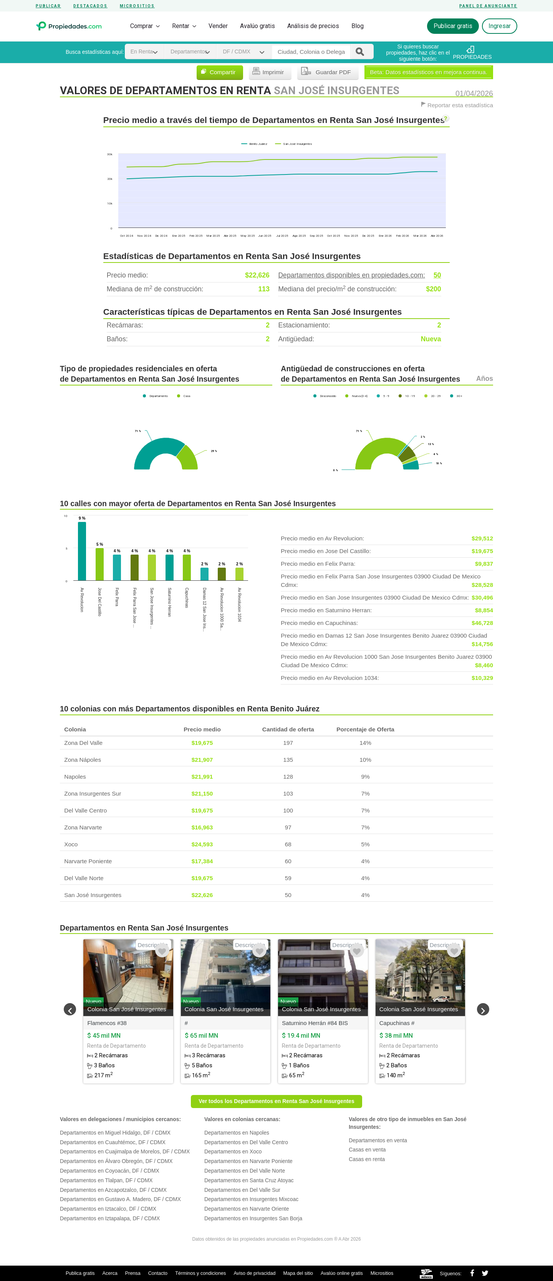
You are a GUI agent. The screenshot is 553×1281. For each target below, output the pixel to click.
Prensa (133, 1273)
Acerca (110, 1273)
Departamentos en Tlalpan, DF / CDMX (106, 1180)
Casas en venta (367, 1149)
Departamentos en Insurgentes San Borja (253, 1218)
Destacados (90, 6)
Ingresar (499, 26)
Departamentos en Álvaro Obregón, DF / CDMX (116, 1161)
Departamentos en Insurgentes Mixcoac (251, 1199)
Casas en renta (367, 1159)
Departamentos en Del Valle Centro (246, 1142)
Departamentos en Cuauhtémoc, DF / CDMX (113, 1142)
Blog (357, 26)
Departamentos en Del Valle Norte (244, 1171)
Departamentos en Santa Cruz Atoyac (249, 1180)
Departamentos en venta (378, 1140)
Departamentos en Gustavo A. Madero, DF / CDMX (120, 1199)
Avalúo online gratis (342, 1273)
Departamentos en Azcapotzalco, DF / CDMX (113, 1190)
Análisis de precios (313, 26)
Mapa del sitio (298, 1273)
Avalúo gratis (257, 26)
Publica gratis (80, 1273)
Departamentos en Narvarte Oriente (246, 1209)
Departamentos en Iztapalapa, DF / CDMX (110, 1218)
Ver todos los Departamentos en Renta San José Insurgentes (276, 1101)
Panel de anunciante (488, 6)
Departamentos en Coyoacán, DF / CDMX (109, 1171)
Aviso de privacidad (254, 1273)
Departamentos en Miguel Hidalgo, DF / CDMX (115, 1133)
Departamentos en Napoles (236, 1133)
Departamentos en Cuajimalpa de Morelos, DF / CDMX (125, 1151)
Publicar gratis (453, 26)
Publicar (48, 6)
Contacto (157, 1273)
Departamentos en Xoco (233, 1151)
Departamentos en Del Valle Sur (242, 1190)
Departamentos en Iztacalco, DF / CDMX (108, 1209)
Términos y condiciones (200, 1273)
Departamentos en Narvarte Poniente (248, 1161)
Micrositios (137, 6)
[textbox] (311, 52)
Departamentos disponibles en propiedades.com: (359, 275)
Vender (218, 26)
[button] (70, 1009)
